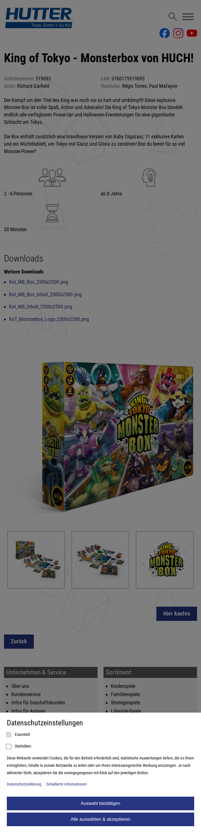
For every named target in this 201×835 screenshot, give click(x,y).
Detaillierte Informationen (66, 784)
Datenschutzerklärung (24, 784)
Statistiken (19, 747)
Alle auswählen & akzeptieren (100, 819)
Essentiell (18, 735)
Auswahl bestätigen (100, 803)
